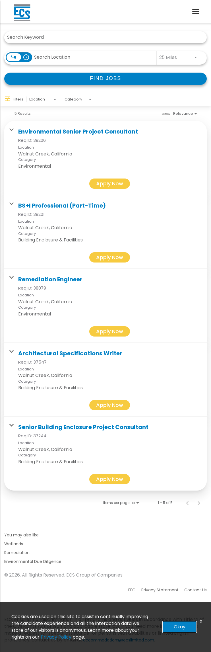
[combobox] (102, 37)
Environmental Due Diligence (32, 561)
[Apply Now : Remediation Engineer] (109, 331)
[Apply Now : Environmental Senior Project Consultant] (109, 184)
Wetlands (13, 544)
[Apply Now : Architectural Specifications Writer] (109, 405)
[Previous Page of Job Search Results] (187, 503)
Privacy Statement (160, 590)
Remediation (17, 552)
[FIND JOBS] (105, 79)
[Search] (105, 79)
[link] (105, 158)
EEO (132, 590)
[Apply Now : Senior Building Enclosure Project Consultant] (109, 479)
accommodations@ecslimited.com (118, 640)
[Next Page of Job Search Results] (198, 503)
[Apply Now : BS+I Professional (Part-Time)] (109, 257)
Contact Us (195, 590)
